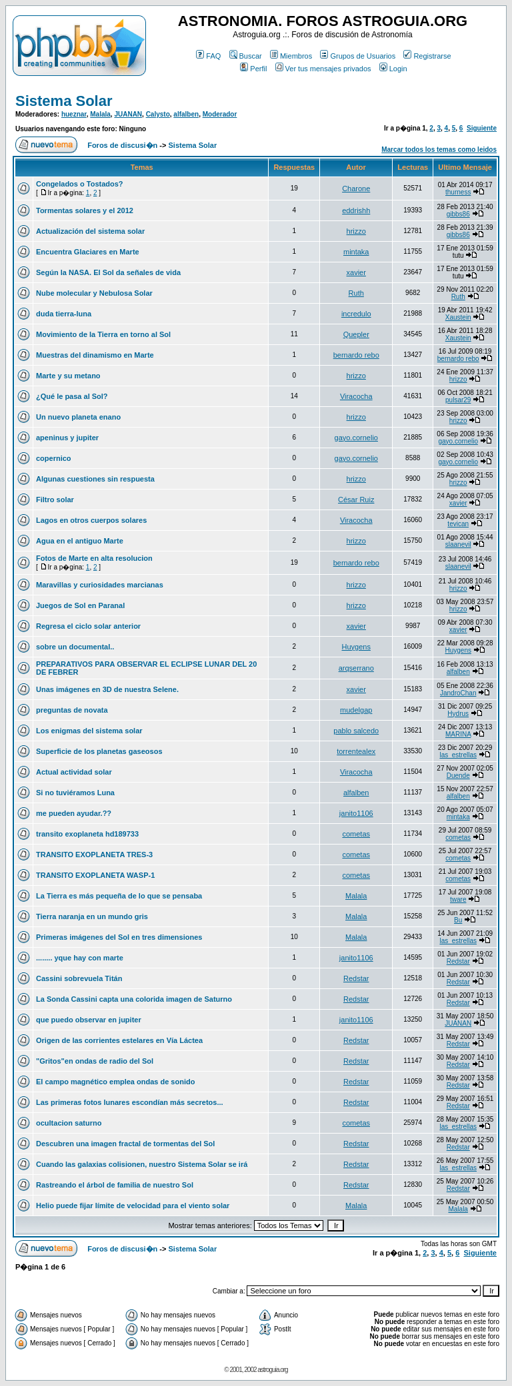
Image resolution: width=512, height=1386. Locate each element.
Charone (356, 188)
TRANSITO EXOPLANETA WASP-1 (95, 875)
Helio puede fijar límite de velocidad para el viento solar (132, 1206)
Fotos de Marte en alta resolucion (94, 558)
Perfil (253, 69)
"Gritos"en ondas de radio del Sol (94, 1061)
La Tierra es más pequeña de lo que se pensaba (119, 896)
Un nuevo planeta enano (78, 417)
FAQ (208, 56)
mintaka (356, 252)
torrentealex (356, 751)
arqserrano (356, 668)
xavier (356, 272)
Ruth (356, 293)
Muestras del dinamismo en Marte (95, 355)
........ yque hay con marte (79, 958)
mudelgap (356, 710)
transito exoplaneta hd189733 (87, 834)
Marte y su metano (68, 376)
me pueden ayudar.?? (73, 813)
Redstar (458, 961)
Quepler (356, 334)
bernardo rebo (356, 355)
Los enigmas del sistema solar (89, 731)
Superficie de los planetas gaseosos (99, 751)
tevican (458, 523)
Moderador (220, 114)
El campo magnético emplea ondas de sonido (115, 1082)
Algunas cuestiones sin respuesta (95, 479)
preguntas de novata (72, 710)
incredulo (356, 314)
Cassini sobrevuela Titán (79, 978)
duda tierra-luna (63, 314)
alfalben (186, 114)
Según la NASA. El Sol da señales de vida (108, 272)
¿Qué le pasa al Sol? (72, 396)
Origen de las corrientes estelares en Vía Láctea (119, 1040)
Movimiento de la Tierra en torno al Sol (103, 334)
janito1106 (356, 813)
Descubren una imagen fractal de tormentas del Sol (125, 1144)
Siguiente (482, 128)
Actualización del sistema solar (90, 231)
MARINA (458, 734)
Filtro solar (55, 500)
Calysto (158, 114)
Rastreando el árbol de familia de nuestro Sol (114, 1185)
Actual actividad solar (74, 772)
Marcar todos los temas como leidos (439, 149)
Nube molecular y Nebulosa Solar (94, 293)
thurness (458, 192)
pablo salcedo (356, 731)
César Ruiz (356, 500)
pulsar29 (458, 400)
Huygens (356, 647)
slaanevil (458, 544)
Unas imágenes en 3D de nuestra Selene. (107, 689)
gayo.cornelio (356, 438)
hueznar (74, 114)
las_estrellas (458, 755)
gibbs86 (458, 214)
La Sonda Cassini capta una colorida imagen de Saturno (134, 999)
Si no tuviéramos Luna (75, 793)
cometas (356, 834)
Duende (458, 775)
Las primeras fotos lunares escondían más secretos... (129, 1102)
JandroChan (458, 693)
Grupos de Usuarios (357, 56)
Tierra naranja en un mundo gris (92, 916)
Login (393, 69)
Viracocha (356, 396)
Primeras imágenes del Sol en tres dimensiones (119, 937)
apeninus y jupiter (67, 438)
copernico (53, 458)
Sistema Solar (64, 101)
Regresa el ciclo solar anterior (88, 626)
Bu (458, 920)
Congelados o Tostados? (79, 184)
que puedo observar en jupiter (88, 1020)
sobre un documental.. (75, 647)
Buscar (245, 56)
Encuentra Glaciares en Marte (87, 252)
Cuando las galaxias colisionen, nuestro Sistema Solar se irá (141, 1164)
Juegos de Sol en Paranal (80, 605)
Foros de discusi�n (122, 145)
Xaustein (458, 317)
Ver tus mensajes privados (323, 69)
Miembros (291, 56)
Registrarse (427, 56)
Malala (100, 114)
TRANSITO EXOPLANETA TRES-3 (94, 855)
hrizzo (356, 231)
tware (458, 899)
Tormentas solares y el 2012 (84, 210)
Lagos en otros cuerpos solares (91, 520)
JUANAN (128, 114)
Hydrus (458, 713)
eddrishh (356, 210)
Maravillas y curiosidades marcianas (99, 585)
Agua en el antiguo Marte (79, 541)
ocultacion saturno (68, 1123)
